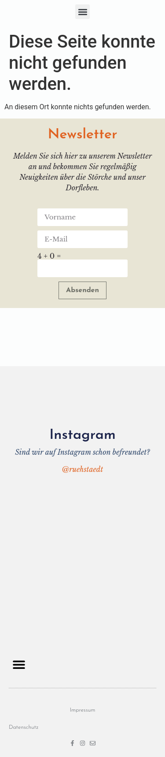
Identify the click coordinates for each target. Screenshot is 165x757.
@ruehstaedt (82, 469)
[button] (82, 11)
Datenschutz (23, 727)
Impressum (82, 710)
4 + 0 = (49, 256)
